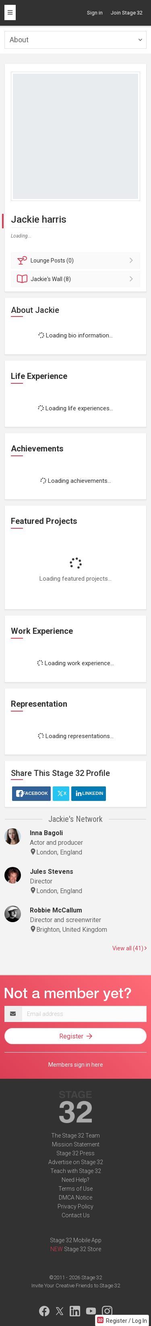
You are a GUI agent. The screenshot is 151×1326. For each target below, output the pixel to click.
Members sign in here (75, 1064)
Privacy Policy (75, 1206)
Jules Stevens (51, 871)
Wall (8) (77, 279)
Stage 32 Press (75, 1153)
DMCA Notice (75, 1197)
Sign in (95, 13)
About (19, 39)
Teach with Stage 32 (75, 1171)
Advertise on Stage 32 (75, 1162)
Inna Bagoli (46, 833)
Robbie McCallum (56, 910)
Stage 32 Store (82, 1249)
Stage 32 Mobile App (75, 1240)
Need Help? (75, 1180)
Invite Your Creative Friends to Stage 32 (75, 1286)
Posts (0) (77, 260)
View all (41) (129, 948)
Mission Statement (75, 1144)
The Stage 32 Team (75, 1135)
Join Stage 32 (127, 13)
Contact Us (76, 1215)
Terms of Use (75, 1188)
